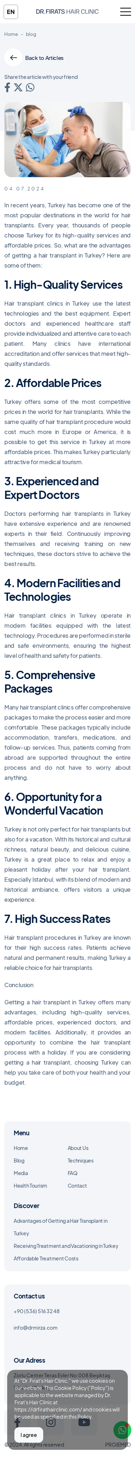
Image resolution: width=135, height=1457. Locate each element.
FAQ (72, 1173)
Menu (22, 1133)
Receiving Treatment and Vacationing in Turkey (66, 1246)
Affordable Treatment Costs (46, 1258)
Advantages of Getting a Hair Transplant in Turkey (60, 1226)
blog (31, 34)
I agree (29, 1435)
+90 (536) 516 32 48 (37, 1311)
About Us (78, 1148)
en (11, 11)
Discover (26, 1206)
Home (11, 34)
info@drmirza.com (36, 1327)
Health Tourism (30, 1185)
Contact (77, 1185)
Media (21, 1173)
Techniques (81, 1160)
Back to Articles (34, 57)
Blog (19, 1160)
